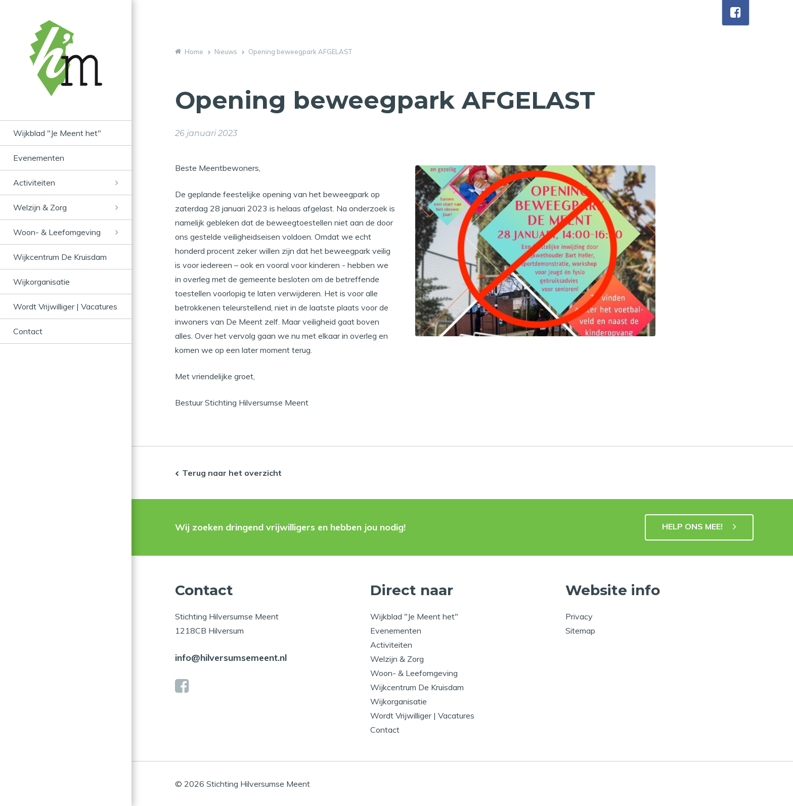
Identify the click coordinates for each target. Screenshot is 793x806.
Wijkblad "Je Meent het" (57, 133)
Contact (27, 331)
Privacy (579, 616)
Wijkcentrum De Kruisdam (60, 257)
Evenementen (38, 158)
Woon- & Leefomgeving (57, 232)
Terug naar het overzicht (232, 473)
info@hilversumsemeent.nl (231, 657)
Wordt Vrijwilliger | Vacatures (65, 306)
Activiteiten (34, 182)
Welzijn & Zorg (40, 207)
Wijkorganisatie (41, 282)
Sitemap (580, 630)
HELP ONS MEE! (692, 526)
